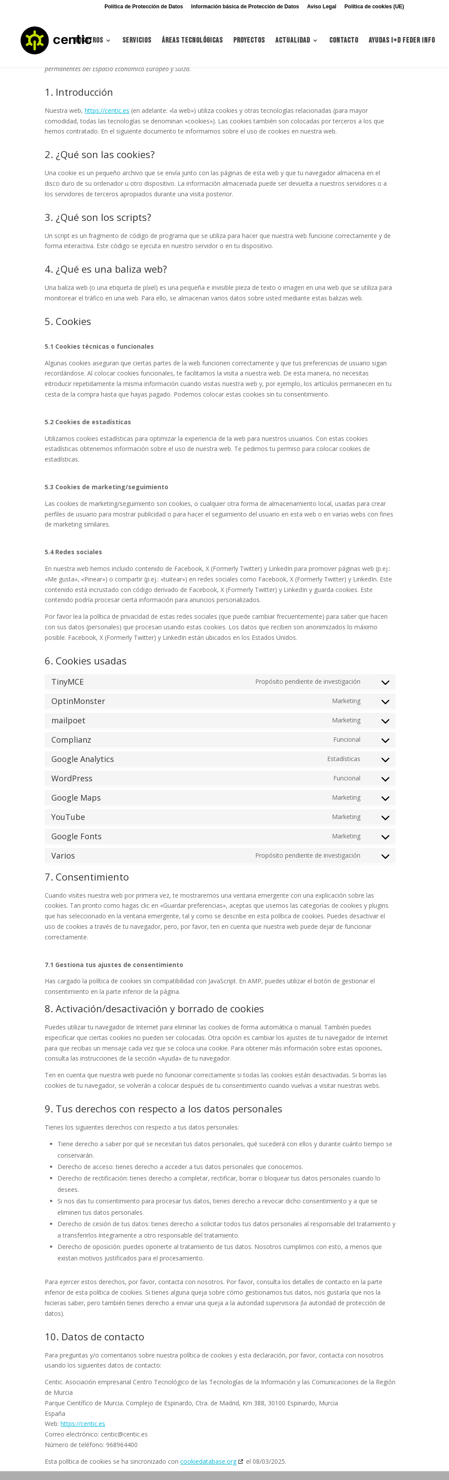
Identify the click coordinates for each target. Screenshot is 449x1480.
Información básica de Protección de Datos (245, 7)
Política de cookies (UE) (374, 7)
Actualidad (292, 41)
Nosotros (88, 41)
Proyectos (249, 41)
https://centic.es (107, 110)
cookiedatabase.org (208, 1461)
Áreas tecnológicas (192, 41)
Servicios (136, 41)
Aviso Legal (321, 7)
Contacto (343, 41)
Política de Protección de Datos (143, 7)
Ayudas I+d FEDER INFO (402, 41)
